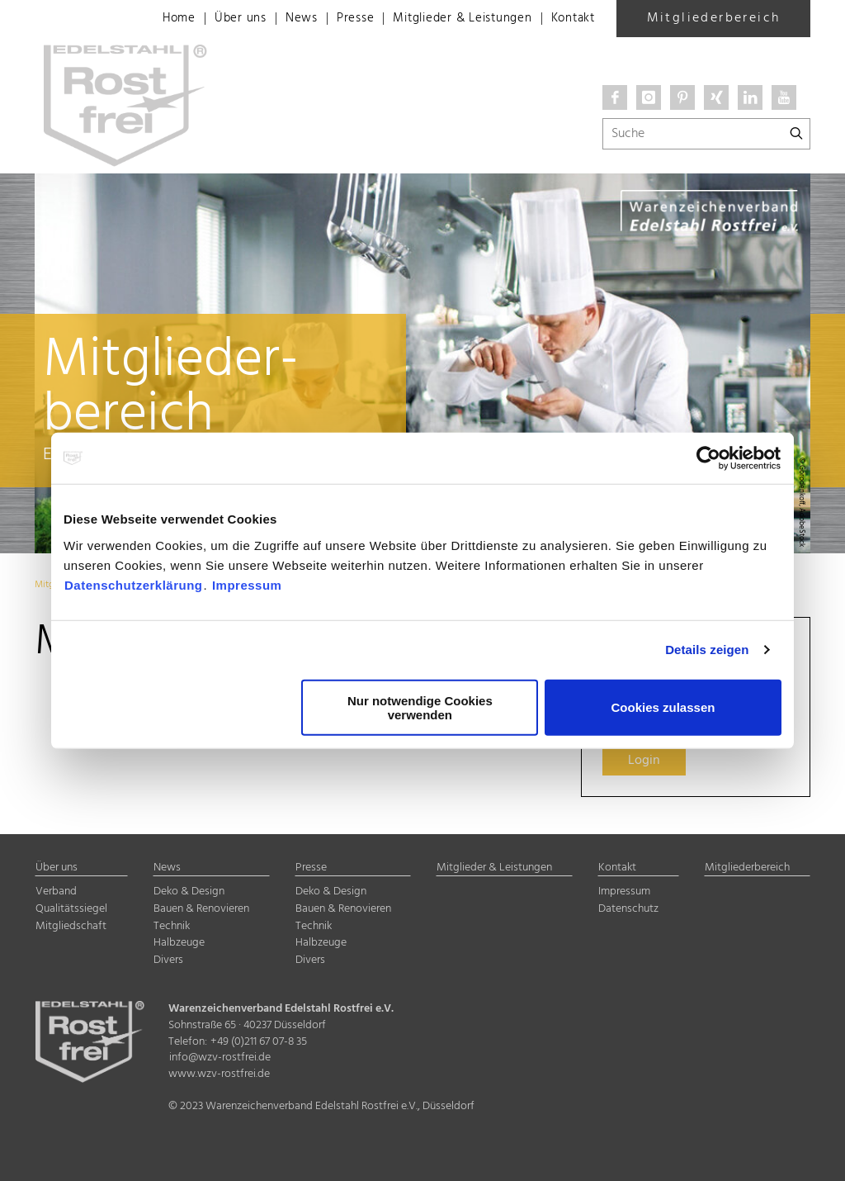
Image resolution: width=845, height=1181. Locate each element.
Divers (168, 960)
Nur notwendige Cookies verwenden (420, 707)
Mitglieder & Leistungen (452, 19)
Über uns (218, 19)
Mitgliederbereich (714, 18)
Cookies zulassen (663, 707)
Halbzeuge (179, 942)
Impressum (247, 584)
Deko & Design (188, 891)
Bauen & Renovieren (201, 909)
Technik (171, 926)
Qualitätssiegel (71, 909)
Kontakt (570, 19)
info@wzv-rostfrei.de (220, 1057)
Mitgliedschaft (70, 926)
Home (154, 19)
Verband (56, 891)
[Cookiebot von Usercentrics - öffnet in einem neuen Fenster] (709, 458)
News (281, 19)
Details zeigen (706, 650)
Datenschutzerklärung (133, 584)
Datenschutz (628, 909)
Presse (338, 19)
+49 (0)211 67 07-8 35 (258, 1041)
